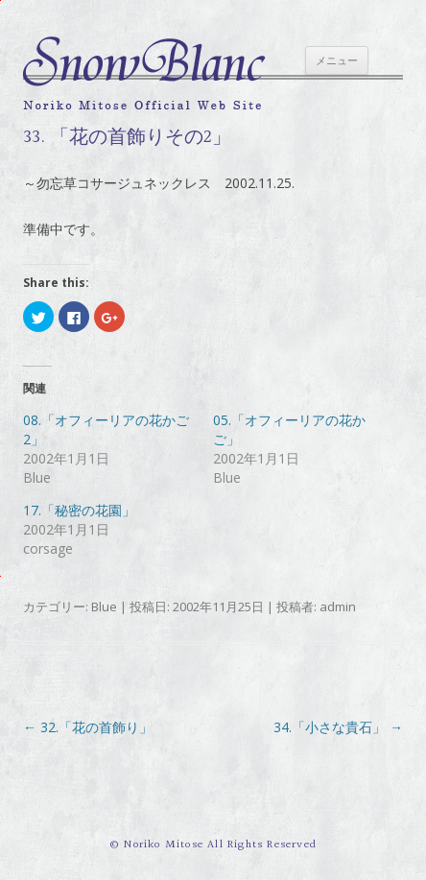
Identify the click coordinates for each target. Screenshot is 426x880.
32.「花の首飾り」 (88, 727)
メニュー (337, 60)
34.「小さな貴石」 (338, 727)
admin (338, 606)
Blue (104, 606)
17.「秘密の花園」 (79, 510)
